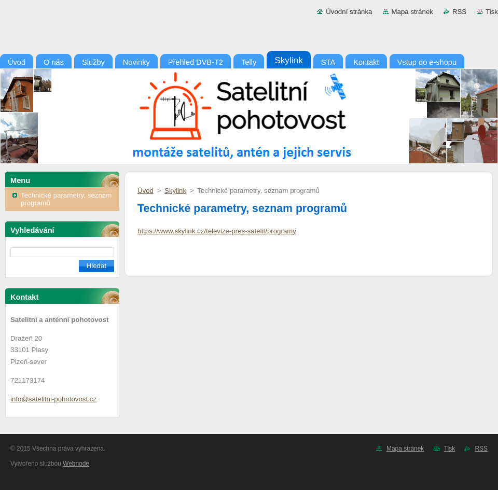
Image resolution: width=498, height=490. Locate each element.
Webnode (76, 463)
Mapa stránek (412, 12)
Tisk (492, 12)
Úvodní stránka (349, 12)
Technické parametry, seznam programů (66, 199)
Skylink (175, 190)
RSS (459, 12)
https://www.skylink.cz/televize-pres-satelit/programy (216, 231)
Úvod (145, 190)
